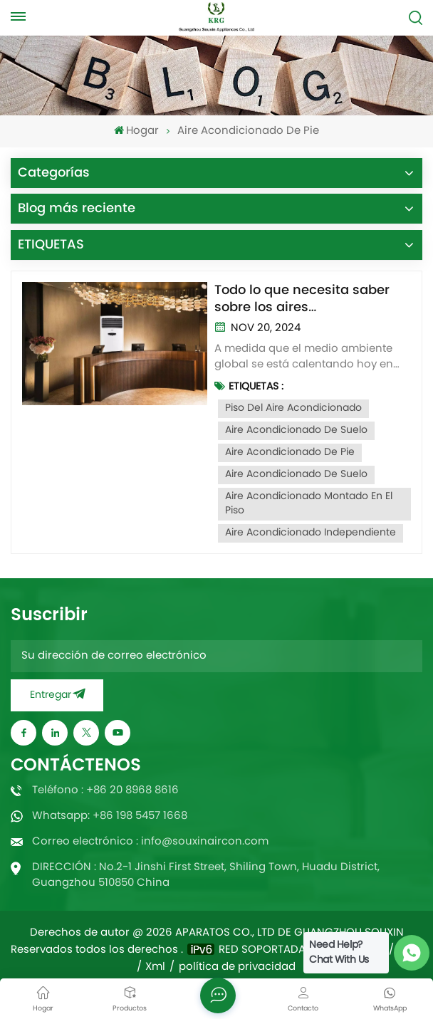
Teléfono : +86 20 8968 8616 (105, 791)
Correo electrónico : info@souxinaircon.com (150, 842)
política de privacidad (237, 967)
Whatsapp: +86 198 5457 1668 (109, 816)
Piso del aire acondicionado (293, 408)
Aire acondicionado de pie (290, 452)
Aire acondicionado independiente (310, 533)
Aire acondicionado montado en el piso (308, 503)
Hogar (136, 131)
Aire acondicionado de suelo (296, 430)
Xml (155, 967)
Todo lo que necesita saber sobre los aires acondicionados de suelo (302, 299)
